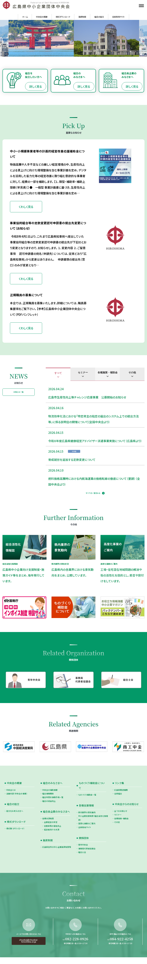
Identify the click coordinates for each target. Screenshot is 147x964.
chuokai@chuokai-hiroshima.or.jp (28, 956)
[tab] (58, 374)
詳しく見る (35, 86)
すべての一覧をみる (93, 493)
